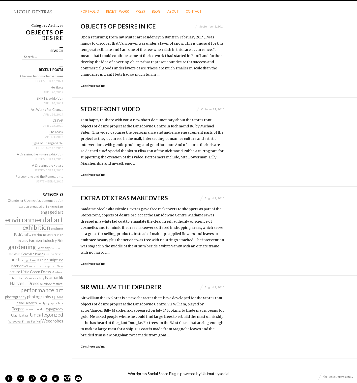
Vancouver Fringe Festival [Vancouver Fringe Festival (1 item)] (24, 321)
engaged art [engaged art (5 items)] (51, 212)
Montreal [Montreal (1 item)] (57, 272)
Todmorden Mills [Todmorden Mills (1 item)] (35, 309)
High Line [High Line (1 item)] (30, 260)
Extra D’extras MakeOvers (124, 198)
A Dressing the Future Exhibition (40, 154)
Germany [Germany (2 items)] (43, 248)
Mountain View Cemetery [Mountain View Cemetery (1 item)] (28, 278)
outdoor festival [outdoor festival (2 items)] (51, 284)
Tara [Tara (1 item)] (60, 303)
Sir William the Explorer (121, 287)
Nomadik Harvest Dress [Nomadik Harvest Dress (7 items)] (36, 280)
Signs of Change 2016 (47, 143)
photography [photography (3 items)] (15, 297)
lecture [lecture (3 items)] (14, 272)
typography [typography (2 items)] (54, 309)
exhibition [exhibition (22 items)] (36, 227)
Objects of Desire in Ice (118, 26)
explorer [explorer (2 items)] (57, 229)
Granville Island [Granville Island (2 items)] (32, 254)
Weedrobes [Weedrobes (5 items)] (52, 321)
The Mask (56, 132)
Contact (194, 11)
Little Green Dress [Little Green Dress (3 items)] (36, 272)
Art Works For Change (47, 110)
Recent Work (117, 11)
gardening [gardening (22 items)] (22, 246)
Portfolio (90, 11)
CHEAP (58, 121)
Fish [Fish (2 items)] (60, 240)
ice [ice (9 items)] (39, 259)
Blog (156, 11)
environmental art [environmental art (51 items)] (34, 219)
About (173, 11)
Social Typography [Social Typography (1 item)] (46, 303)
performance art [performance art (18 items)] (41, 290)
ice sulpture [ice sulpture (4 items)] (53, 259)
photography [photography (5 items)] (39, 296)
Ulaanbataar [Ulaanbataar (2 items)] (20, 315)
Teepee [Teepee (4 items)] (18, 308)
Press (140, 11)
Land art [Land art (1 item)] (32, 266)
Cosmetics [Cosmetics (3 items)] (32, 200)
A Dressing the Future (47, 165)
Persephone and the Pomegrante (39, 176)
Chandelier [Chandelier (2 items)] (15, 201)
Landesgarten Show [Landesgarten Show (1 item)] (50, 266)
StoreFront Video (110, 109)
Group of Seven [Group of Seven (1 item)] (53, 254)
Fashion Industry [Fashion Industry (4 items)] (43, 240)
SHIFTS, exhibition (50, 98)
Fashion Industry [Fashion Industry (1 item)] (42, 234)
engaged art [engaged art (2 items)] (38, 206)
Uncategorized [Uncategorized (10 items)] (46, 315)
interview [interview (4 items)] (19, 265)
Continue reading (93, 86)
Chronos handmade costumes (41, 76)
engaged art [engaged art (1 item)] (55, 206)
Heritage (57, 87)
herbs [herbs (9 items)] (16, 259)
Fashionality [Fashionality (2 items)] (22, 234)
